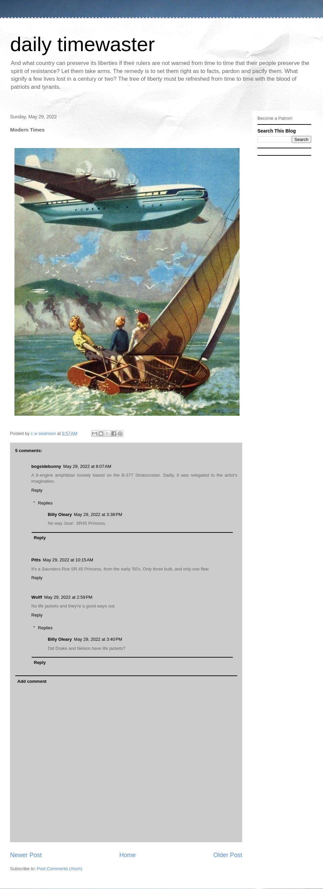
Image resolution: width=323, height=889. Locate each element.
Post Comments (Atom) (59, 868)
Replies (45, 503)
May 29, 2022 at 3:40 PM (98, 639)
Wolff (36, 597)
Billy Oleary (60, 514)
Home (127, 855)
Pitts (36, 559)
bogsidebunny (46, 466)
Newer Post (26, 855)
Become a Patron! (274, 118)
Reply (36, 490)
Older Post (227, 855)
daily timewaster (82, 44)
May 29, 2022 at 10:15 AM (68, 559)
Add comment (32, 681)
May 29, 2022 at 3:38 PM (98, 514)
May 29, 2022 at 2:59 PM (68, 597)
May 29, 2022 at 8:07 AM (87, 466)
